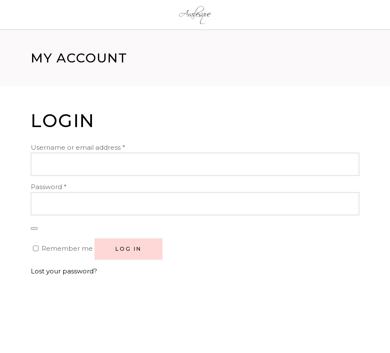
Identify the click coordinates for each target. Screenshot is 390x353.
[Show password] (34, 228)
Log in (128, 249)
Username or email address (78, 147)
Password (49, 187)
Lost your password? (64, 271)
